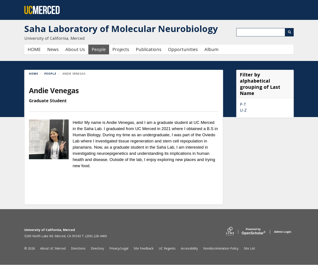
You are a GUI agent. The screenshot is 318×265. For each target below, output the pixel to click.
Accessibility (189, 248)
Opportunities (183, 49)
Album (211, 49)
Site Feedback (143, 248)
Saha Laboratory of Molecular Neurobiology (121, 29)
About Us (75, 49)
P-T (243, 104)
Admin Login (282, 232)
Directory (97, 248)
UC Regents (167, 248)
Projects (120, 49)
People (99, 49)
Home (33, 74)
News (53, 49)
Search (291, 32)
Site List (249, 248)
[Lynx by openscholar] (234, 232)
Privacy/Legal (118, 248)
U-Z (243, 110)
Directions (78, 248)
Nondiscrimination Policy (220, 248)
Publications (148, 49)
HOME (34, 49)
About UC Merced (53, 248)
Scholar (253, 231)
